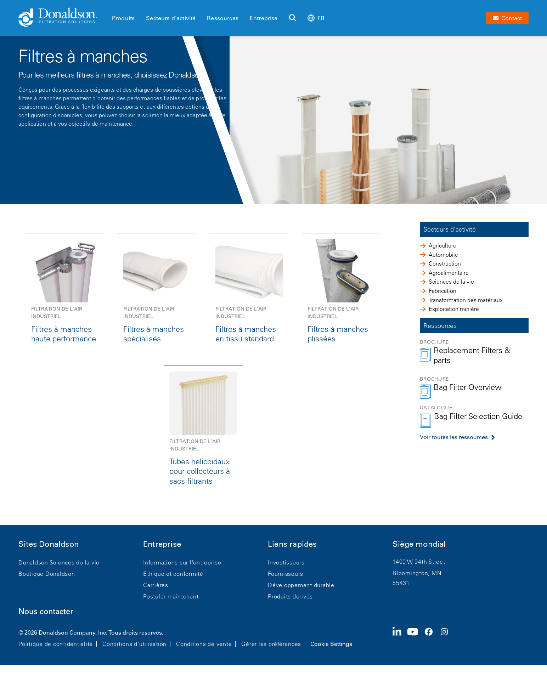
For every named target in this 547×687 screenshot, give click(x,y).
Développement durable (301, 585)
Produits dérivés (290, 596)
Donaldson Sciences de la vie (59, 562)
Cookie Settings (331, 644)
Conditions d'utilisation (134, 644)
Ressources (222, 18)
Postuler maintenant (170, 596)
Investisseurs (286, 562)
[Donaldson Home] (62, 17)
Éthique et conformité (173, 574)
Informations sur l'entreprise (182, 562)
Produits (123, 18)
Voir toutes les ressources (454, 437)
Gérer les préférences (271, 644)
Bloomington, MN (417, 573)
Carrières (155, 585)
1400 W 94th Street (419, 561)
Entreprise (264, 18)
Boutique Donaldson (46, 574)
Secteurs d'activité (171, 18)
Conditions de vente (204, 644)
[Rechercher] (292, 18)
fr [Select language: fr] (316, 18)
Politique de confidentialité (55, 644)
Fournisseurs (285, 574)
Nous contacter (45, 611)
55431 (401, 582)
